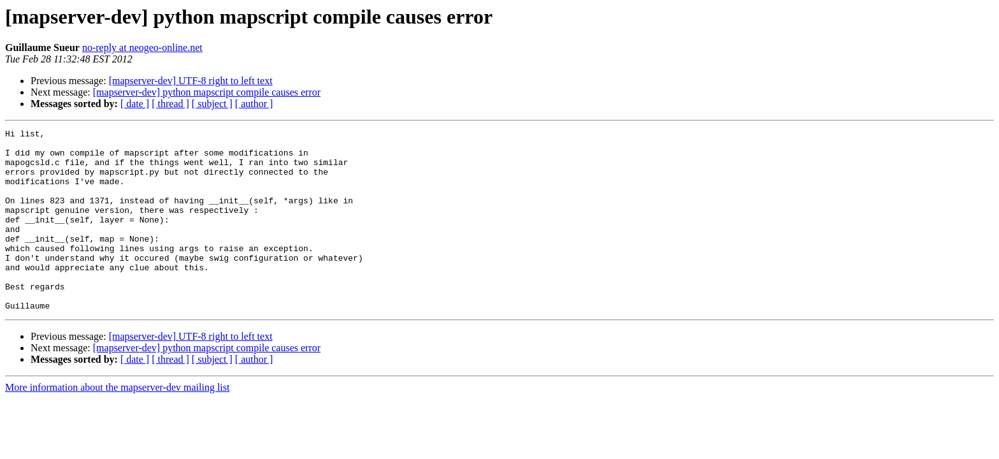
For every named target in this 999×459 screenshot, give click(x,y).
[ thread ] (170, 103)
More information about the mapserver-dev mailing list (117, 423)
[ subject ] (212, 103)
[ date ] (134, 103)
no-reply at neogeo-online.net (142, 47)
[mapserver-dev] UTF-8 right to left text (191, 80)
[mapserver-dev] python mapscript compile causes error (206, 92)
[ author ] (254, 103)
